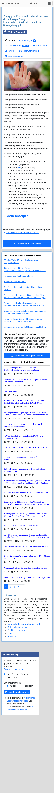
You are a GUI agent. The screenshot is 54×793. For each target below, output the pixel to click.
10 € (17, 759)
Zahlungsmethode (12, 767)
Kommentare (40, 99)
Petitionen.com (10, 3)
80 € (18, 762)
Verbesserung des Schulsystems (18, 330)
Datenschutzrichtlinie (29, 104)
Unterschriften (17, 99)
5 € (7, 759)
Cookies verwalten (16, 684)
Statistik (10, 104)
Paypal (12, 770)
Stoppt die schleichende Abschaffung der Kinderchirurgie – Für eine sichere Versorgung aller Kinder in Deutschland (24, 359)
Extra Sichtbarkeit (14, 109)
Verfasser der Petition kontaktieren (21, 286)
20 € (26, 759)
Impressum (13, 690)
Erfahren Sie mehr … (14, 754)
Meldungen (27, 94)
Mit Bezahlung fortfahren (17, 777)
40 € (8, 762)
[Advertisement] (27, 38)
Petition (10, 94)
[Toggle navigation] (49, 3)
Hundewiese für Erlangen (15, 336)
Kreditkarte (29, 770)
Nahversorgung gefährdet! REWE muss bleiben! (25, 381)
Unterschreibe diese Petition (27, 297)
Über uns (12, 687)
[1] (19, 221)
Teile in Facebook (14, 86)
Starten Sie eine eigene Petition (27, 409)
